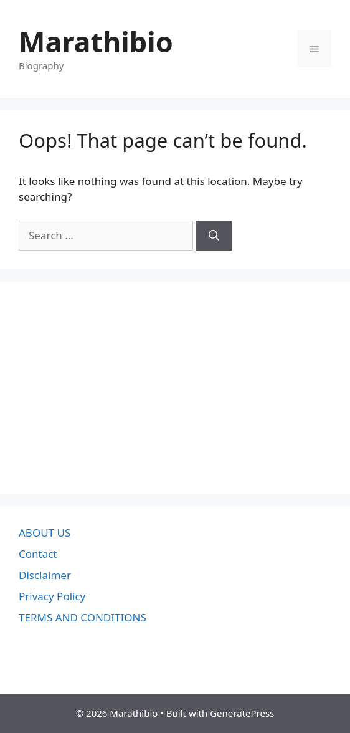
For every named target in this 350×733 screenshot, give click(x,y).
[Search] (214, 236)
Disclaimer (45, 575)
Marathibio (96, 41)
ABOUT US (44, 532)
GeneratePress (242, 713)
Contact (38, 554)
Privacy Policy (52, 596)
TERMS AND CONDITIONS (82, 617)
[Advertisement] (175, 387)
